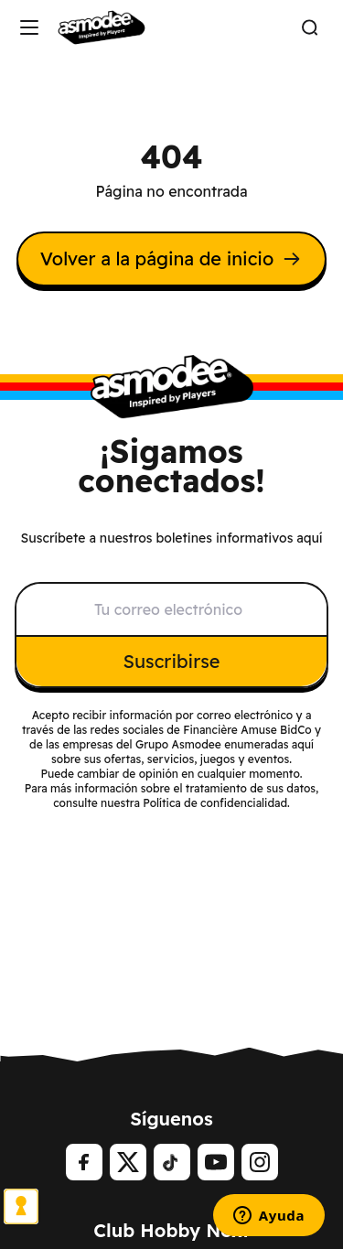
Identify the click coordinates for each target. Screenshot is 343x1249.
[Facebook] (84, 1162)
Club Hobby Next (171, 1230)
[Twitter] (128, 1162)
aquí (303, 744)
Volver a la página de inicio (171, 258)
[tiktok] (172, 1162)
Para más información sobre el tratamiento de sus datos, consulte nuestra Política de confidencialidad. (172, 795)
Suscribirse (171, 661)
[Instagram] (259, 1162)
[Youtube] (216, 1162)
